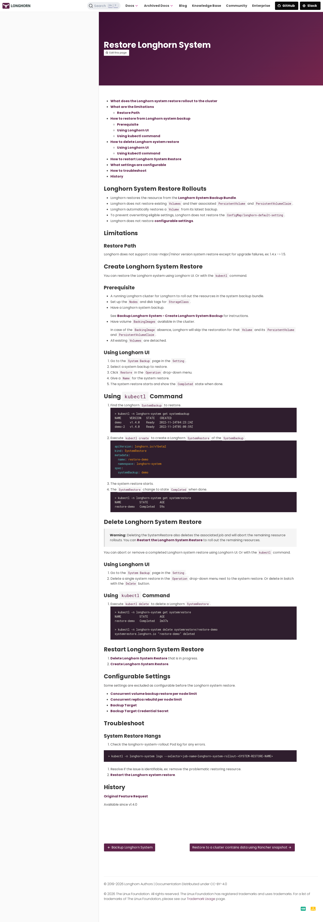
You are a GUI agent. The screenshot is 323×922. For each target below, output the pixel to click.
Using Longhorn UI (133, 130)
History (116, 176)
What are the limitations (132, 106)
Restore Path (128, 112)
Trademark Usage (201, 898)
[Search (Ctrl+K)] (104, 5)
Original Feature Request (126, 796)
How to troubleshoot (128, 170)
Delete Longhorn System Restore (138, 658)
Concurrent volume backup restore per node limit (153, 693)
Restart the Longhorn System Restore (169, 540)
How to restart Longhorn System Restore (145, 159)
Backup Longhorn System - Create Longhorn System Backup (170, 315)
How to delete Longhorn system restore (144, 141)
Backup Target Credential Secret (139, 711)
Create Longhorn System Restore (139, 664)
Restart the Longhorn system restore (142, 774)
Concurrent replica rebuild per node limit (146, 699)
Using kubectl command (138, 136)
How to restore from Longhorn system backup (150, 118)
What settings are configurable (138, 164)
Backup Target (123, 705)
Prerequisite (127, 124)
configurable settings (173, 221)
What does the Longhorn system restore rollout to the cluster (163, 101)
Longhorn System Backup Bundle (207, 197)
